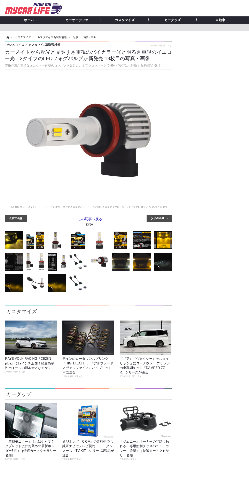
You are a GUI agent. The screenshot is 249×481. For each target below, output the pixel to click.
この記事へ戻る (90, 222)
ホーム (29, 20)
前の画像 (17, 218)
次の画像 (159, 218)
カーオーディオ (76, 20)
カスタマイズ (124, 20)
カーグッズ (172, 20)
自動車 (220, 20)
